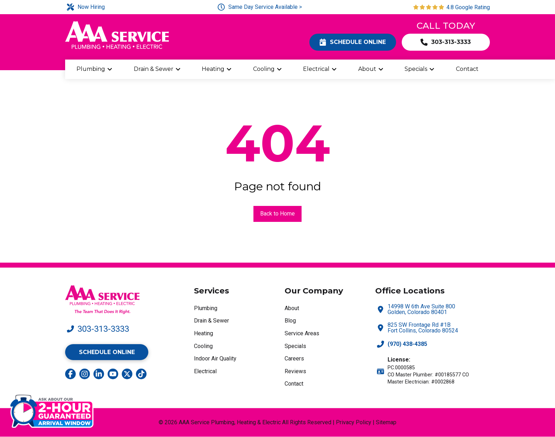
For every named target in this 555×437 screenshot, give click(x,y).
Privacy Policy (353, 422)
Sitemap (386, 422)
